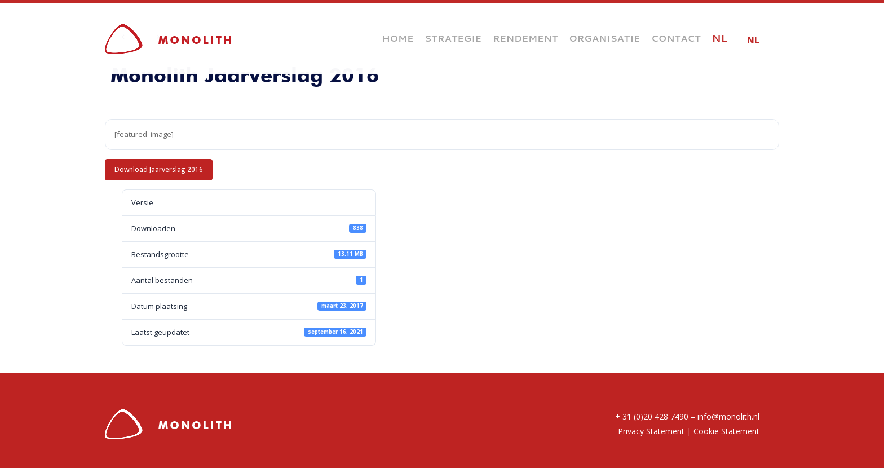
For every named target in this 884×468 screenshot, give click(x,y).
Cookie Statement (726, 431)
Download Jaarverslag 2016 (158, 169)
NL (753, 40)
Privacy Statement (651, 431)
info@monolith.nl (728, 416)
